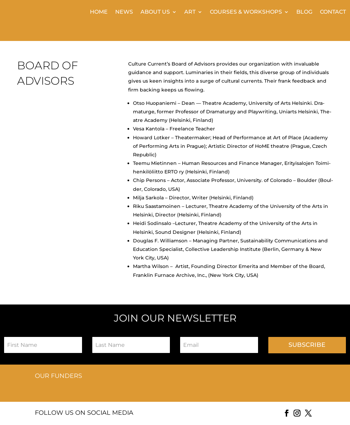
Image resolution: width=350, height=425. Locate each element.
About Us (155, 12)
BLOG (304, 12)
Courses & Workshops (246, 12)
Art (190, 12)
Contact (333, 12)
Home (99, 12)
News (124, 12)
